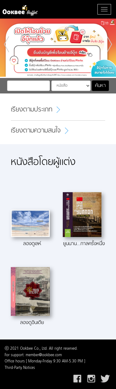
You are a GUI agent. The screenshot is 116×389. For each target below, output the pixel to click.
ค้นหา (100, 86)
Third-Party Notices (20, 368)
